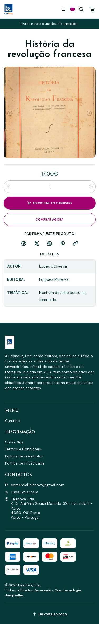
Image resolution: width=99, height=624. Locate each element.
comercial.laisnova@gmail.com (34, 484)
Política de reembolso (24, 456)
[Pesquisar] (81, 9)
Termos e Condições (23, 449)
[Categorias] (72, 9)
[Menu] (63, 9)
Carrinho (12, 420)
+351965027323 (21, 492)
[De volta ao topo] (49, 614)
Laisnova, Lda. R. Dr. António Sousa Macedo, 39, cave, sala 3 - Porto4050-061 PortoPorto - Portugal (49, 508)
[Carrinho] (92, 9)
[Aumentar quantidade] (90, 186)
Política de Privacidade (24, 463)
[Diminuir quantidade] (8, 186)
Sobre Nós (14, 442)
